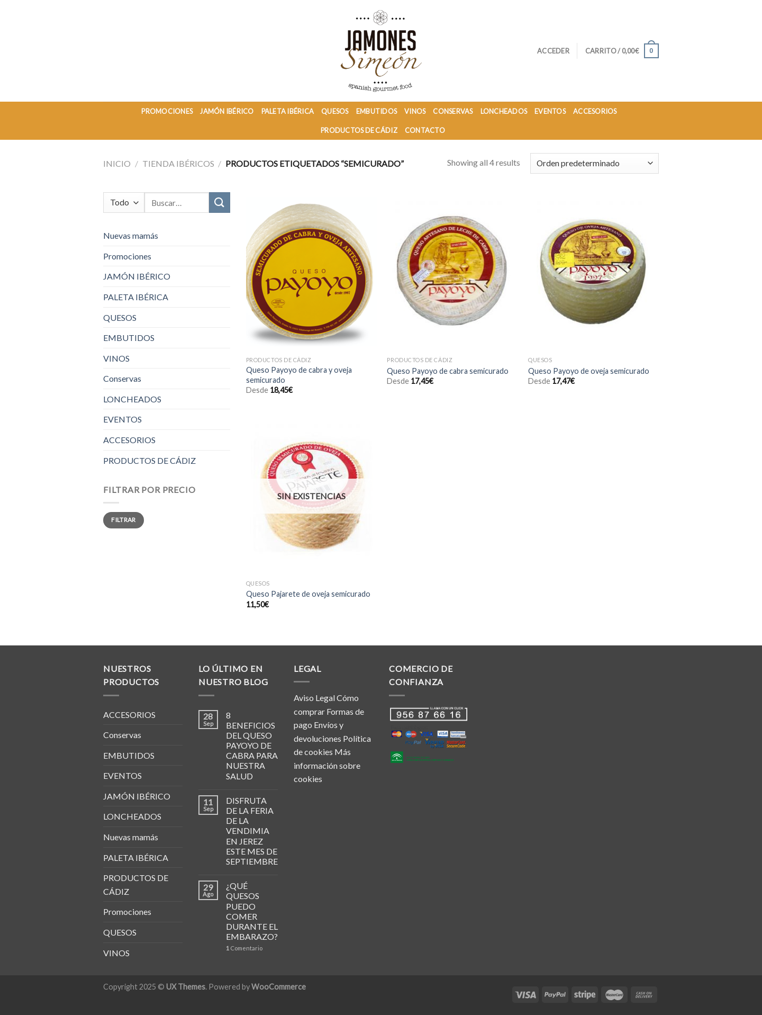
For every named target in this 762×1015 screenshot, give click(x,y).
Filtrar (123, 520)
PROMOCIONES (167, 111)
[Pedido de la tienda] (594, 163)
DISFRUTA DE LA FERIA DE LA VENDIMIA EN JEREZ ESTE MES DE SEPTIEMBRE (252, 830)
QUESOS (335, 111)
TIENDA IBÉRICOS (178, 163)
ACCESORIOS (595, 111)
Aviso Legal (314, 698)
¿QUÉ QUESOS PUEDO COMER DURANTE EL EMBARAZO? (252, 911)
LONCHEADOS (504, 111)
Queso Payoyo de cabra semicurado (448, 370)
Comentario (244, 948)
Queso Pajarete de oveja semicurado (308, 593)
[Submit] (219, 202)
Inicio (117, 163)
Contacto (425, 130)
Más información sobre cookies (327, 765)
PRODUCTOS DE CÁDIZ (359, 130)
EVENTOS (550, 111)
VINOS (414, 111)
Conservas (122, 378)
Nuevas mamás (130, 235)
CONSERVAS (453, 111)
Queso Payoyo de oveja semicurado (588, 370)
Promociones (127, 256)
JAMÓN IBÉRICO (226, 111)
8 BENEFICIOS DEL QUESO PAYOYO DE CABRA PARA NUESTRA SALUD (252, 745)
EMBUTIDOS (376, 111)
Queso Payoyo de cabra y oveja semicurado (299, 374)
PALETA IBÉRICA (287, 111)
